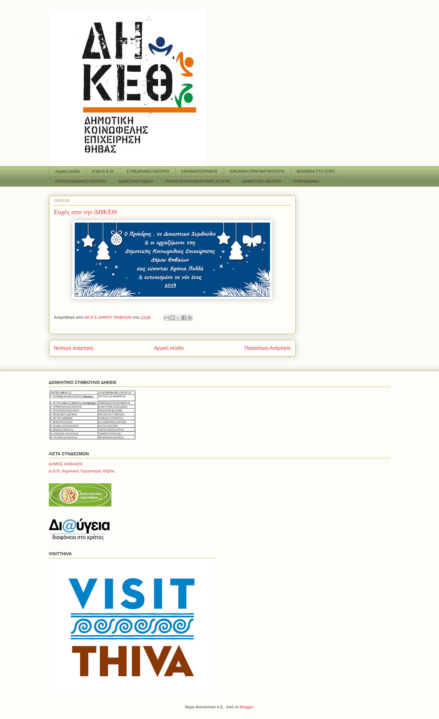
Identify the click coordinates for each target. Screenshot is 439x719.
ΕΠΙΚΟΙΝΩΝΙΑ (306, 181)
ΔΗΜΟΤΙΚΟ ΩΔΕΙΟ (136, 181)
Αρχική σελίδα (67, 171)
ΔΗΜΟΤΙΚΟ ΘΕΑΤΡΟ (262, 181)
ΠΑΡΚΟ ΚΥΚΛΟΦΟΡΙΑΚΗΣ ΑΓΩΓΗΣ (198, 181)
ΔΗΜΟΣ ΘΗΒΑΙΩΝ (65, 464)
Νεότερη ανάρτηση (73, 348)
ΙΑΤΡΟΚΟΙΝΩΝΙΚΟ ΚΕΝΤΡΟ (80, 181)
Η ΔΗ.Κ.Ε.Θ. (103, 171)
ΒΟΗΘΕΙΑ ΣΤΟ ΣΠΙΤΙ (316, 171)
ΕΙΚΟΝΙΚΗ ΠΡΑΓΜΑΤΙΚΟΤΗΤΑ (257, 171)
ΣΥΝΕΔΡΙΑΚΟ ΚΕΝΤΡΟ (147, 171)
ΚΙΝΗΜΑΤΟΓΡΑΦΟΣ (199, 171)
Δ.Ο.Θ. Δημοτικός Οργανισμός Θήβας (82, 471)
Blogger (246, 707)
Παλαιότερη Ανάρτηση (267, 348)
